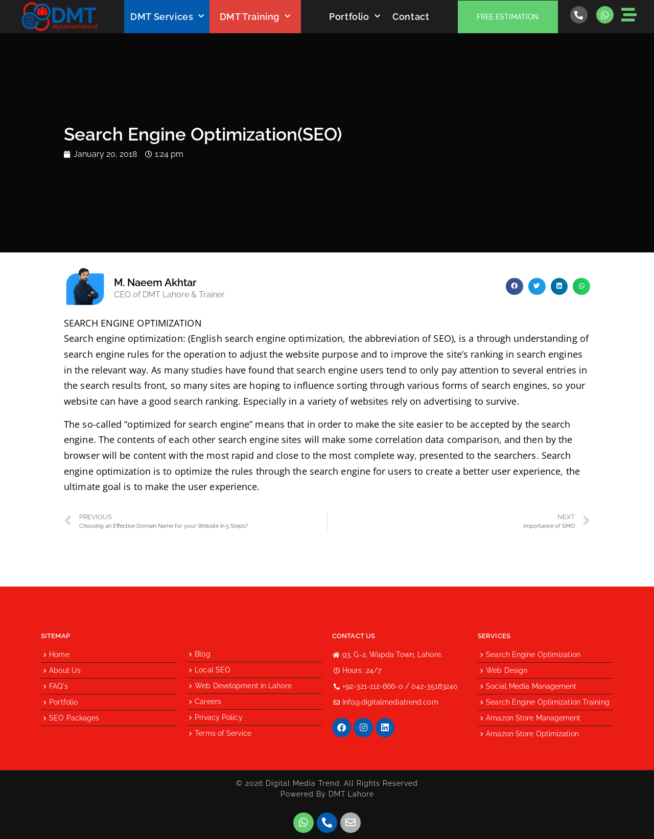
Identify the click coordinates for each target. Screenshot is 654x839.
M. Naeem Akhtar (155, 282)
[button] (514, 286)
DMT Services (167, 16)
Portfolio (354, 16)
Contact (410, 16)
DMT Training (255, 16)
